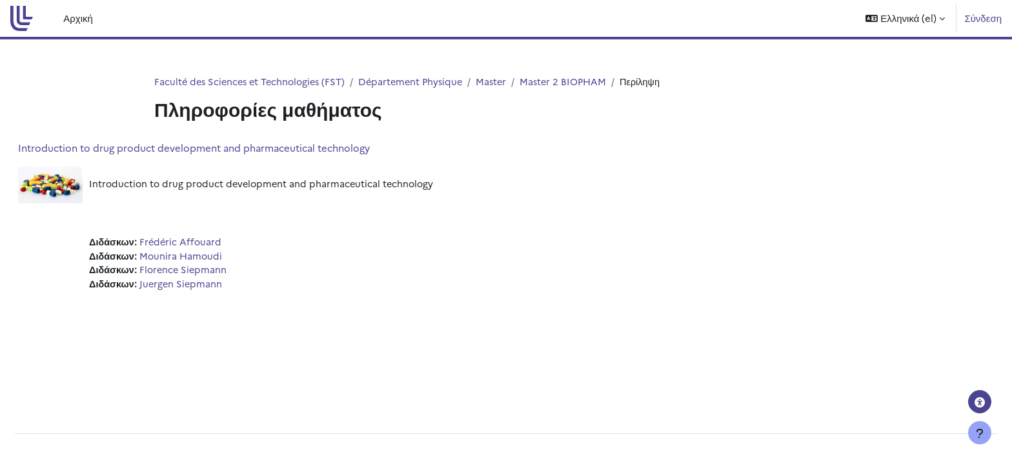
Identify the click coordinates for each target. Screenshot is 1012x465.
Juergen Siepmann (214, 287)
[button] (905, 18)
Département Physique (420, 81)
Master (503, 81)
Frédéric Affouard (214, 244)
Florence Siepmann (216, 273)
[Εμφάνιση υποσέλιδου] (979, 432)
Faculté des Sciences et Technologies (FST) (253, 81)
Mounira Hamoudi (214, 258)
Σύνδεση (983, 18)
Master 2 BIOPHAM (577, 81)
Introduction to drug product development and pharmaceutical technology (225, 148)
